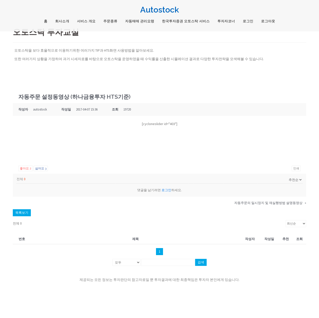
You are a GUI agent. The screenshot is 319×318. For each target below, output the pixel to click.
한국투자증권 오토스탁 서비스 (186, 21)
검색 (201, 262)
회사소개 (62, 21)
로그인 (248, 21)
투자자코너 (226, 21)
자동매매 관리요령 (139, 21)
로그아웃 (268, 21)
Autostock (159, 9)
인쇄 (296, 168)
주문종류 (110, 21)
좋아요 (25, 168)
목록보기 (21, 212)
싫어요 (40, 168)
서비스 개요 (86, 21)
